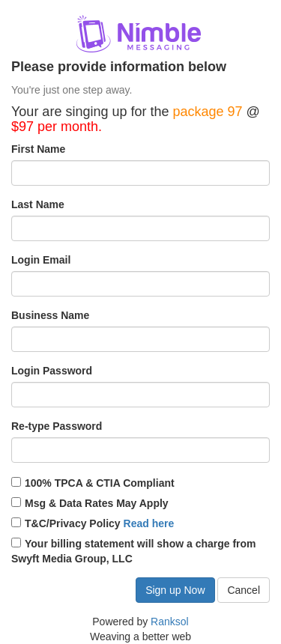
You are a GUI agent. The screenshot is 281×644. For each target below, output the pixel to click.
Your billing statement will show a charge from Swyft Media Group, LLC (133, 551)
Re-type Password (56, 426)
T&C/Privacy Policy (92, 523)
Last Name (37, 204)
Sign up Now (175, 590)
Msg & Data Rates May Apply (90, 503)
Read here (149, 523)
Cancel (243, 590)
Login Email (40, 260)
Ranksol (170, 622)
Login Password (51, 371)
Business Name (50, 315)
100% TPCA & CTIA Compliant (93, 483)
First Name (38, 149)
